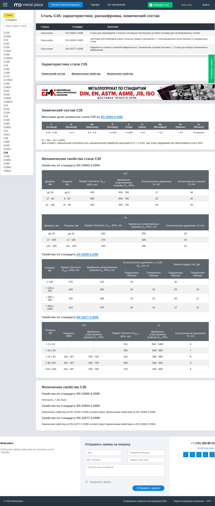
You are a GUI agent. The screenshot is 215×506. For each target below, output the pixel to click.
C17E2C (8, 80)
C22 (6, 105)
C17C (7, 76)
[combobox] (89, 460)
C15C (7, 43)
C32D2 (7, 149)
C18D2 (7, 87)
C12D (7, 32)
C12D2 (7, 36)
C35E (7, 156)
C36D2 (7, 170)
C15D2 (7, 51)
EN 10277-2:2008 (74, 48)
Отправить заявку (211, 69)
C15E (7, 54)
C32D (7, 145)
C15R (7, 61)
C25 (6, 116)
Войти (206, 4)
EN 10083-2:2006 (74, 33)
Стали (9, 15)
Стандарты (11, 20)
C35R (7, 163)
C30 (6, 138)
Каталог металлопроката (65, 4)
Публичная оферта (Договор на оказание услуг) (27, 449)
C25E (7, 120)
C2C (6, 130)
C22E (7, 109)
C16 (6, 65)
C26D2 (7, 127)
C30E (7, 141)
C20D (7, 94)
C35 (6, 152)
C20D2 (7, 98)
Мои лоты (186, 4)
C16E (7, 69)
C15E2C (8, 58)
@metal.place (206, 448)
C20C (7, 90)
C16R (7, 72)
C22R (7, 112)
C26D (7, 123)
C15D (7, 47)
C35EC (7, 160)
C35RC (8, 167)
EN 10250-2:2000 (74, 40)
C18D (7, 83)
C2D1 (7, 134)
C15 (6, 40)
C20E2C (8, 101)
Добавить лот (161, 4)
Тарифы (5, 452)
